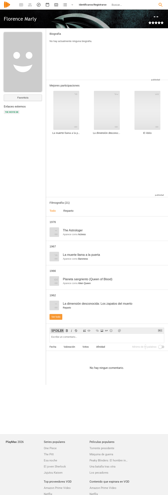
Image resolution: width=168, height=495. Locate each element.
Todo (53, 210)
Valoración (69, 346)
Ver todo (55, 316)
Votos (85, 346)
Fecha (53, 346)
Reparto (68, 210)
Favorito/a (22, 97)
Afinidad (100, 346)
